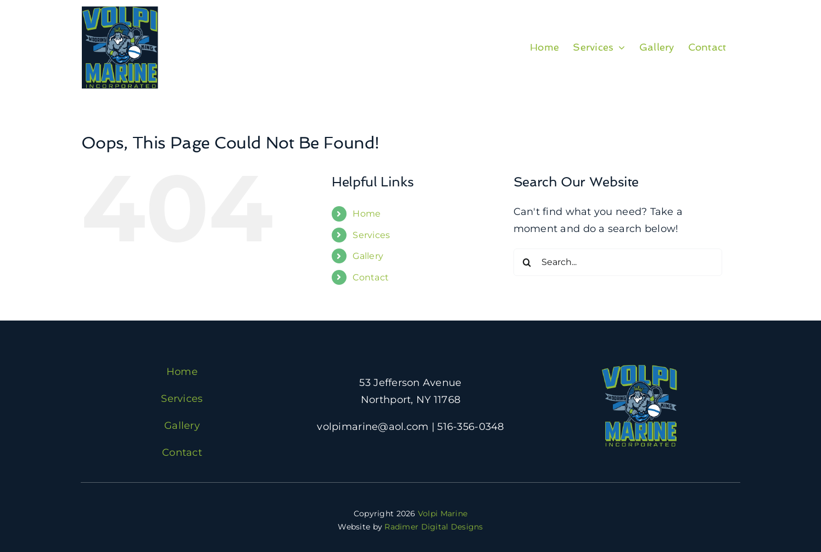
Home (367, 213)
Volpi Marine (442, 513)
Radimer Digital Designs (433, 527)
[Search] (527, 262)
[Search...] (617, 262)
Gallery (368, 256)
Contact (371, 277)
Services (371, 235)
